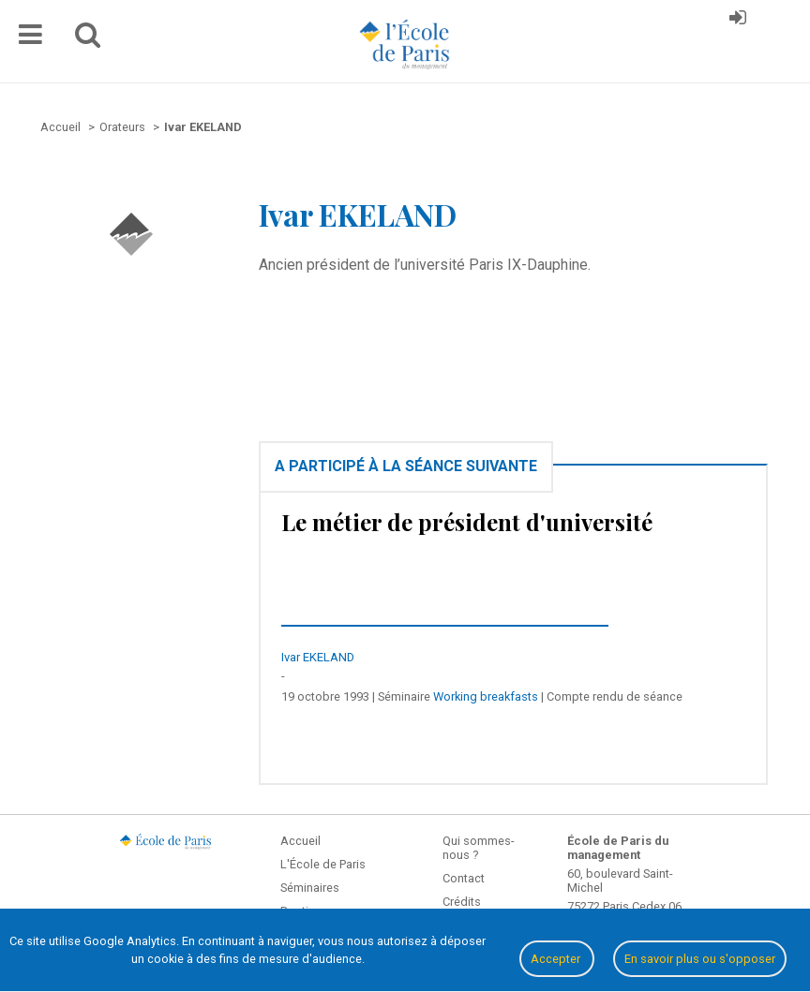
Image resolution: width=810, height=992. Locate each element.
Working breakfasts (485, 696)
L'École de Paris (323, 864)
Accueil (300, 841)
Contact (463, 878)
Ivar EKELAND (317, 657)
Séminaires (309, 888)
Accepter (557, 959)
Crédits (461, 902)
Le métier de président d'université (466, 522)
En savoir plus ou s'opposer (699, 959)
